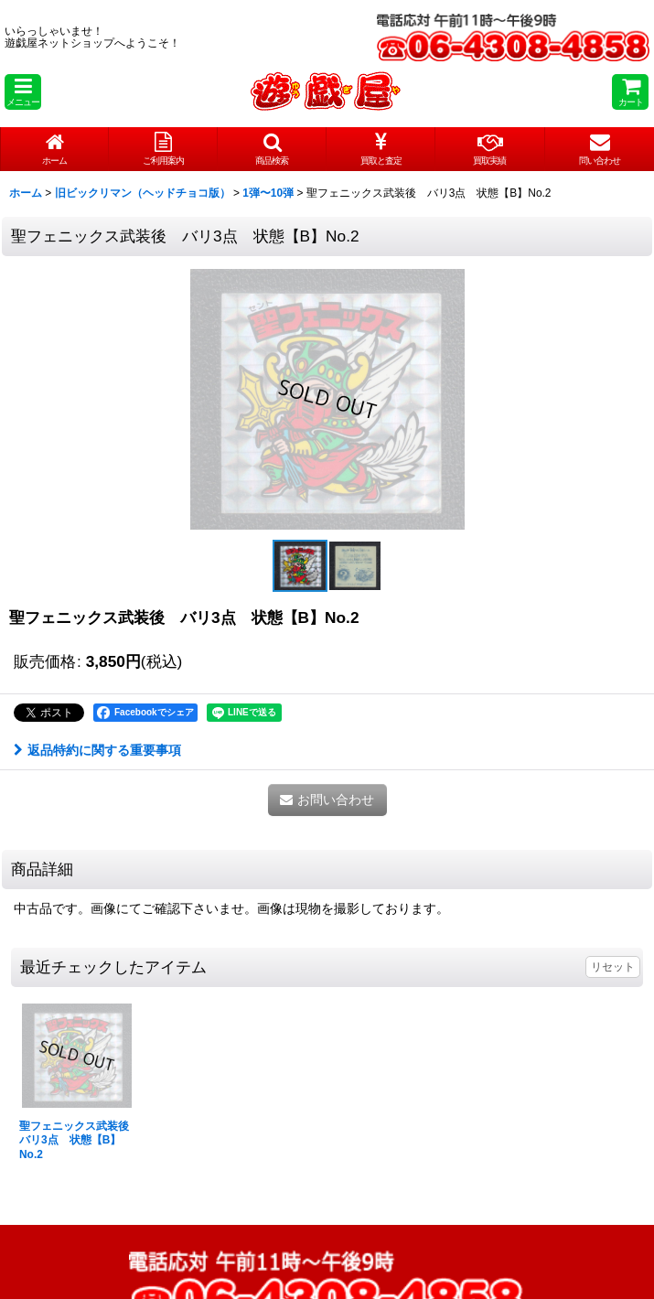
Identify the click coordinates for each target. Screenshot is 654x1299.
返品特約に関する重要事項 (97, 750)
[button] (23, 92)
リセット (613, 967)
